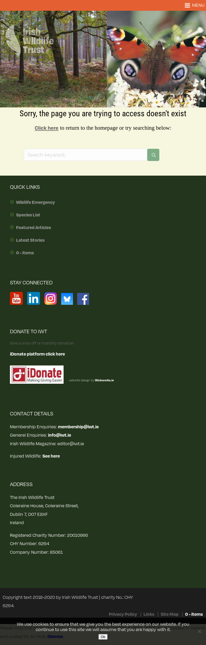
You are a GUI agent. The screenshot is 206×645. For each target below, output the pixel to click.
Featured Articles (33, 227)
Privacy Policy (123, 614)
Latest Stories (30, 240)
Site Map (170, 614)
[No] (199, 631)
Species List (28, 215)
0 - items (25, 253)
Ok (103, 637)
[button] (198, 5)
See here (51, 456)
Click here (46, 128)
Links (149, 614)
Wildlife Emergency (35, 202)
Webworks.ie (104, 380)
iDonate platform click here (37, 354)
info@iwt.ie (59, 435)
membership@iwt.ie (78, 427)
